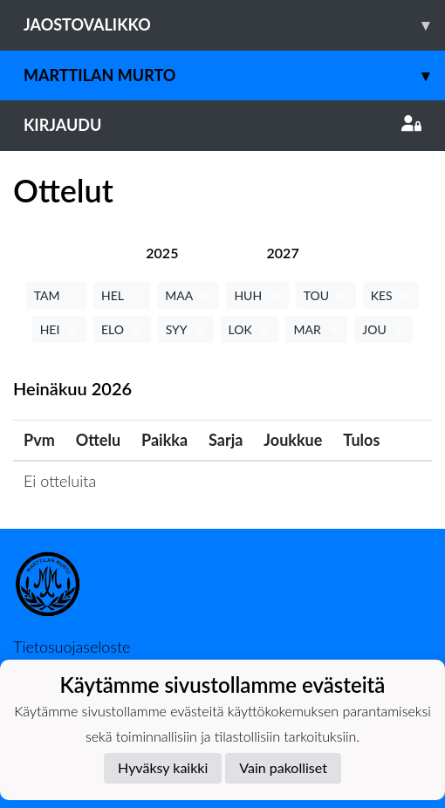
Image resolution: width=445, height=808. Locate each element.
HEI (59, 329)
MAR (316, 329)
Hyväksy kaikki (163, 767)
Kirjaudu (222, 124)
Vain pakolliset (283, 767)
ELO (122, 329)
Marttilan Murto (234, 75)
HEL (121, 295)
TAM (56, 295)
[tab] (162, 252)
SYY (186, 329)
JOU (383, 329)
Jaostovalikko (234, 25)
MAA (188, 295)
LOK (250, 329)
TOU (326, 295)
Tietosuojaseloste (71, 646)
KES (391, 295)
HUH (257, 295)
